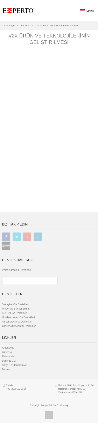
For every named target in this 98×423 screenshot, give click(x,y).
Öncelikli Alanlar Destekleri (17, 321)
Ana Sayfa (8, 347)
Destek (6, 369)
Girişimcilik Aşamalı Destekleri (19, 326)
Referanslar (8, 356)
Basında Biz (9, 360)
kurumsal (7, 352)
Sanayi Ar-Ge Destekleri (15, 304)
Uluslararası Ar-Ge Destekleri (18, 317)
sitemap (64, 405)
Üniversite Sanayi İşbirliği (16, 308)
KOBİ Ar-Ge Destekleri (14, 313)
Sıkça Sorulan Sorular (14, 365)
